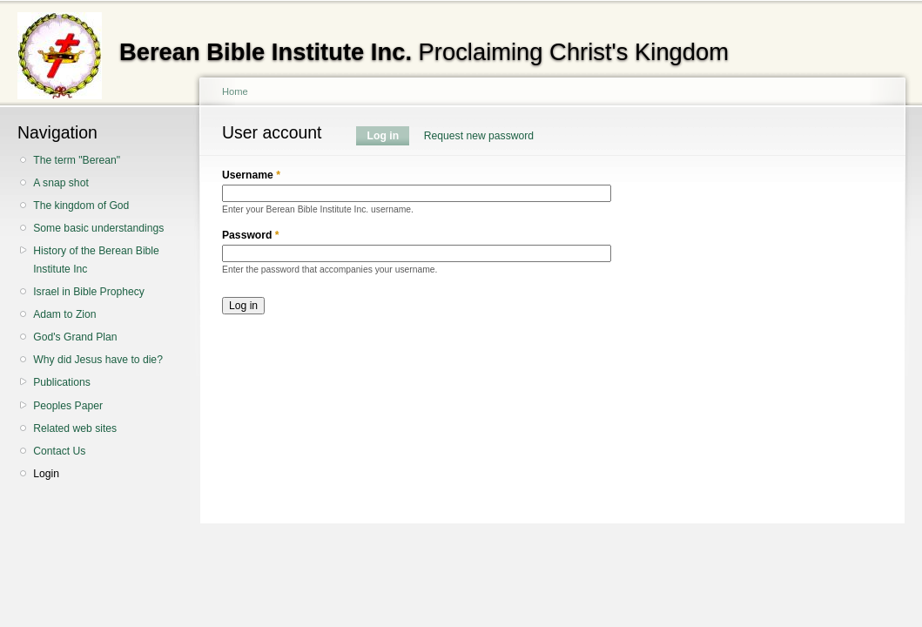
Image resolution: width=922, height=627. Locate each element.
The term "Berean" (76, 160)
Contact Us (59, 451)
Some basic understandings (98, 228)
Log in (388, 136)
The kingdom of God (81, 205)
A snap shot (61, 183)
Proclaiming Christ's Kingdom (424, 51)
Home (235, 91)
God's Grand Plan (75, 337)
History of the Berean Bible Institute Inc (96, 260)
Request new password (479, 136)
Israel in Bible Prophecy (89, 292)
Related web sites (75, 428)
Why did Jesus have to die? (98, 360)
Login (46, 474)
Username (251, 175)
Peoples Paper (68, 406)
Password (250, 235)
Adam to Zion (64, 314)
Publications (62, 382)
